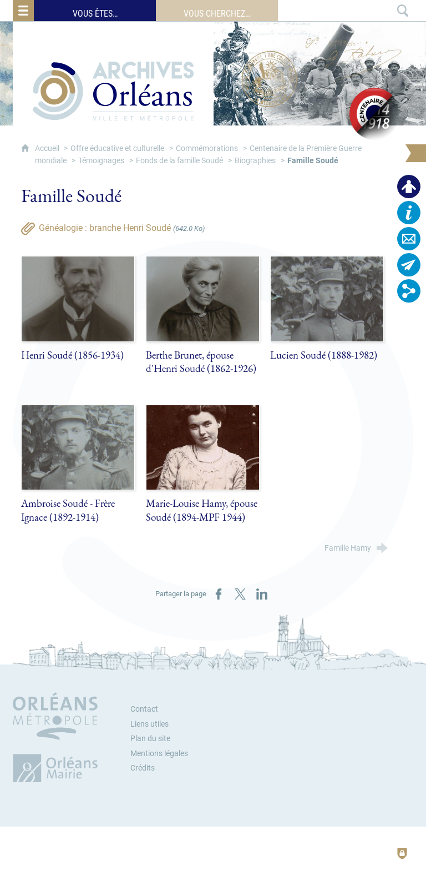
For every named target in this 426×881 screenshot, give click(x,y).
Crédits (142, 768)
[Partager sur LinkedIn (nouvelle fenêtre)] (261, 594)
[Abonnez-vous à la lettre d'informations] (408, 264)
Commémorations (207, 148)
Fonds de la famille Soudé (179, 160)
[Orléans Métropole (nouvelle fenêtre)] (58, 737)
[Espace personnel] (408, 186)
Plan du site (150, 738)
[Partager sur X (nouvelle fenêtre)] (240, 594)
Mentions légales (159, 753)
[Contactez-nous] (408, 238)
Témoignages (101, 160)
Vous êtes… (95, 13)
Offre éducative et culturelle (117, 148)
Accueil (48, 148)
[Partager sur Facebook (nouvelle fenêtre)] (218, 594)
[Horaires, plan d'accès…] (408, 212)
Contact (144, 709)
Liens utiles (149, 724)
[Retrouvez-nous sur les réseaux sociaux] (408, 291)
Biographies (255, 160)
